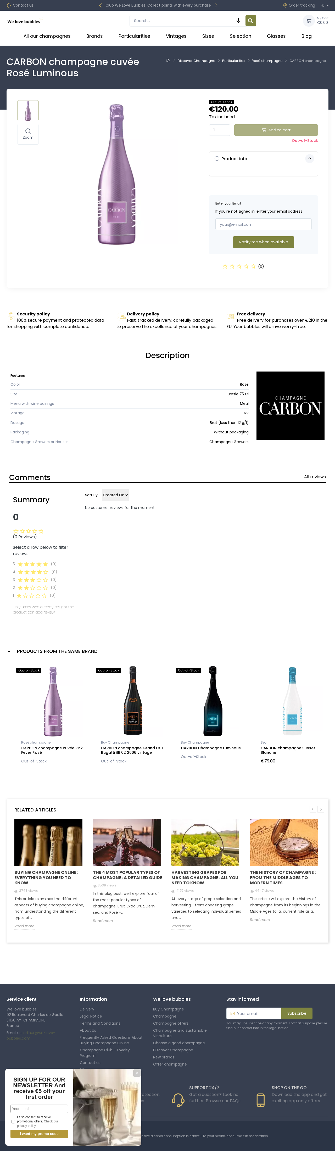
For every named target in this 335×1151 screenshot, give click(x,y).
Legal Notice (91, 1016)
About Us (88, 1030)
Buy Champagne (115, 742)
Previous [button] (313, 809)
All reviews (315, 477)
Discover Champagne (173, 1050)
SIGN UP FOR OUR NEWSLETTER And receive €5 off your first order (39, 1088)
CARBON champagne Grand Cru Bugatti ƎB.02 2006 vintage (132, 750)
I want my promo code (39, 1134)
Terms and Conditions (100, 1023)
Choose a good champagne (179, 1043)
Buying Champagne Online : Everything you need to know (46, 877)
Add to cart (276, 130)
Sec (264, 742)
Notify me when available (263, 242)
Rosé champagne (36, 742)
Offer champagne (170, 1064)
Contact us (23, 5)
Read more (24, 926)
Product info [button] (264, 158)
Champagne (164, 1016)
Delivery (87, 1009)
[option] (53, 715)
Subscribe (296, 1013)
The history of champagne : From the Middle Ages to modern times (283, 877)
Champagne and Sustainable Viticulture (180, 1033)
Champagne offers (170, 1023)
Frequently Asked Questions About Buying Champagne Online (111, 1040)
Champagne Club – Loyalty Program (105, 1052)
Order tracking (299, 5)
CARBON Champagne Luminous (211, 748)
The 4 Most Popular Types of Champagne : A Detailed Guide (127, 875)
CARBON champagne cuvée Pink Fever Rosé (52, 750)
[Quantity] (219, 130)
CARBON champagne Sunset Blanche (288, 750)
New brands (163, 1057)
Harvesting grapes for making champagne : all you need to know (204, 877)
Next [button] (320, 809)
